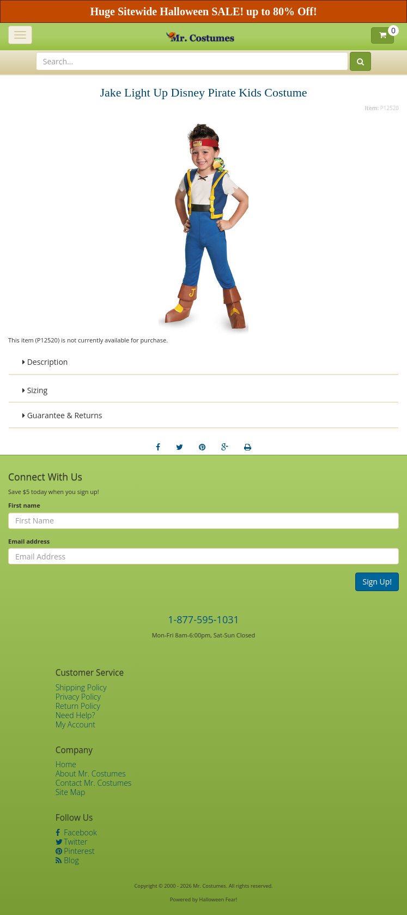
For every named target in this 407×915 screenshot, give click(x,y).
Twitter (72, 841)
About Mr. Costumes (91, 773)
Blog (67, 860)
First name (24, 505)
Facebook (76, 832)
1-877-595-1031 (203, 619)
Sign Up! (377, 581)
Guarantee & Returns (62, 415)
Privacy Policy (78, 696)
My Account (75, 724)
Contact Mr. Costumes (94, 783)
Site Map (71, 792)
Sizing (34, 390)
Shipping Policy (81, 687)
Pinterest (75, 851)
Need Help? (75, 715)
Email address (29, 541)
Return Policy (78, 706)
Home (66, 764)
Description (45, 362)
